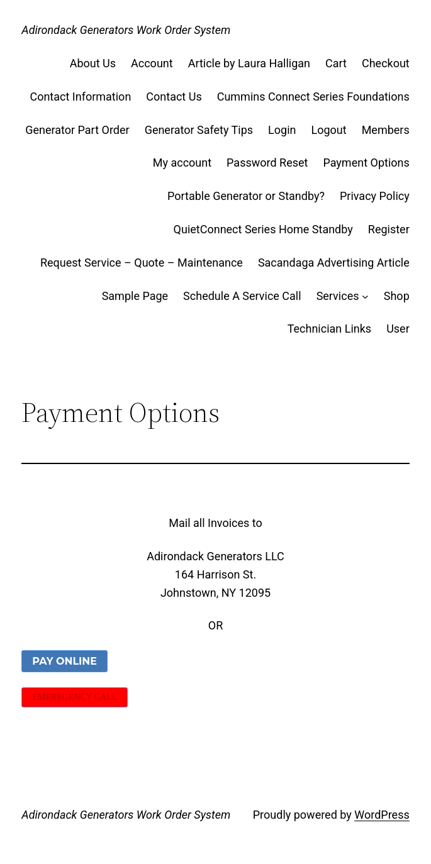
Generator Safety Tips (199, 129)
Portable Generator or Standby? (246, 195)
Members (386, 129)
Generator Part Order (77, 129)
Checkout (386, 63)
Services (337, 295)
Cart (336, 63)
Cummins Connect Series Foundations (313, 96)
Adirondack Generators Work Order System (125, 29)
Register (389, 229)
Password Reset (267, 162)
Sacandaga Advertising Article (334, 262)
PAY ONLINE (64, 661)
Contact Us (173, 96)
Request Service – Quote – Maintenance (141, 262)
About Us (93, 63)
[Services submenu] (365, 296)
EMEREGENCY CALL (74, 697)
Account (152, 63)
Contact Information (80, 96)
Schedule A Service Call (242, 295)
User (398, 328)
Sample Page (135, 295)
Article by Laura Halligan (249, 63)
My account (182, 162)
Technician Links (330, 328)
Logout (329, 129)
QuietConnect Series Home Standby (263, 229)
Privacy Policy (375, 195)
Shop (397, 295)
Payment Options (366, 162)
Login (282, 129)
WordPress (381, 814)
